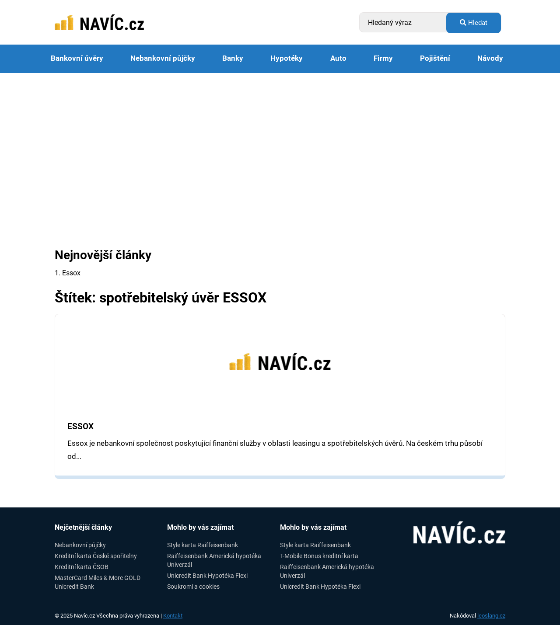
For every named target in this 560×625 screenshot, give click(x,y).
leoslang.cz (491, 615)
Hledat (473, 23)
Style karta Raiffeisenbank (202, 545)
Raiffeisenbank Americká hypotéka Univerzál (214, 560)
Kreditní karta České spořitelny (96, 555)
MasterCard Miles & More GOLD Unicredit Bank (97, 582)
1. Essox (67, 273)
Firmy (383, 58)
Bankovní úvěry (77, 58)
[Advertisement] (280, 138)
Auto (338, 58)
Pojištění (435, 58)
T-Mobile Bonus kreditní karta (319, 555)
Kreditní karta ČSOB (81, 566)
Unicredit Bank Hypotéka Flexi (207, 575)
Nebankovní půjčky (162, 58)
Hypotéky (286, 58)
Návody (490, 58)
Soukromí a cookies (193, 586)
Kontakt (172, 615)
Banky (232, 58)
